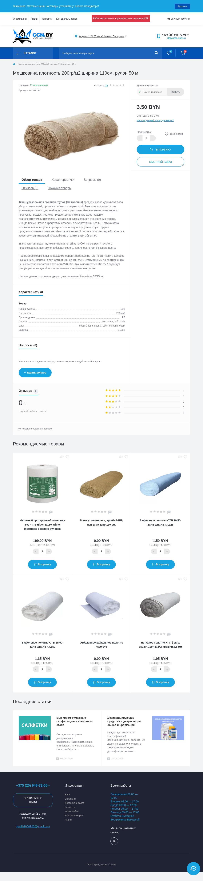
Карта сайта (71, 810)
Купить (176, 91)
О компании (20, 18)
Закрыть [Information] (182, 6)
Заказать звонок (176, 37)
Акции (34, 18)
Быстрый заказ (160, 161)
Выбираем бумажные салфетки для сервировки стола (74, 721)
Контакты (47, 18)
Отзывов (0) (30, 188)
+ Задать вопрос (35, 372)
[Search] (156, 52)
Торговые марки (74, 815)
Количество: (144, 131)
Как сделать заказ (66, 18)
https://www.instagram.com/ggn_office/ (114, 841)
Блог (67, 794)
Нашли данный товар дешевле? (155, 120)
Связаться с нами (33, 799)
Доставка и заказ (74, 802)
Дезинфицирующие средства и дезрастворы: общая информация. (124, 721)
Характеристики (63, 179)
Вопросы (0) (92, 179)
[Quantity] (42, 551)
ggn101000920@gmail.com (33, 826)
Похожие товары (59, 188)
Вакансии (70, 798)
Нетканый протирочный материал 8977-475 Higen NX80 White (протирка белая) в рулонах (42, 524)
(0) (106, 85)
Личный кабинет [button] (178, 18)
